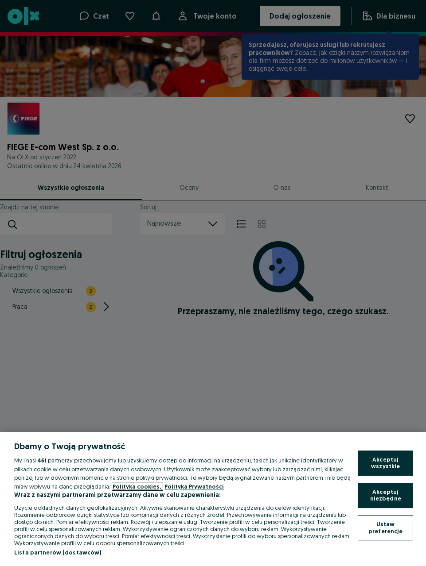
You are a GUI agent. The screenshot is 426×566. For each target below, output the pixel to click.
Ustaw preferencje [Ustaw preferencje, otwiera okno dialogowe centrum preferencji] (385, 527)
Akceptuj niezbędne (385, 495)
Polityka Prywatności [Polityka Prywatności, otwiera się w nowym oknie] (194, 486)
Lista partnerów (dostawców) (58, 552)
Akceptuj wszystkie (385, 463)
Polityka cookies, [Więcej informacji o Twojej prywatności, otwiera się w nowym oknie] (137, 486)
